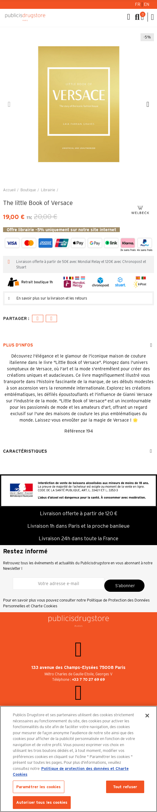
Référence (74, 431)
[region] (78, 759)
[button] (9, 104)
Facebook (38, 318)
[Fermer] (147, 715)
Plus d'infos (18, 345)
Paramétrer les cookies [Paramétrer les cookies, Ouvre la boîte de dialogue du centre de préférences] (38, 787)
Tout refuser (125, 787)
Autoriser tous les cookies (41, 802)
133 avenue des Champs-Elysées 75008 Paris (78, 667)
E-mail (51, 318)
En (146, 4)
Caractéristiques (25, 451)
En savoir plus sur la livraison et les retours (51, 298)
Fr (138, 4)
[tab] (78, 298)
